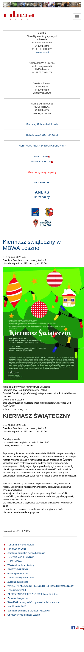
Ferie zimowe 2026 (16, 590)
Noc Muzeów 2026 (16, 606)
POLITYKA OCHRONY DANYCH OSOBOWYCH (42, 145)
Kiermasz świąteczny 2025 (20, 577)
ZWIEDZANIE (41, 156)
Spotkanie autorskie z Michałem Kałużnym (28, 610)
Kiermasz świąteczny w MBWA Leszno (32, 245)
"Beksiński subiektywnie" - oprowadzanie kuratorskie (33, 602)
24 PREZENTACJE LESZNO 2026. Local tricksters (32, 594)
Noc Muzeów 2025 (16, 549)
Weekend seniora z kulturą (20, 565)
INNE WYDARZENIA (17, 569)
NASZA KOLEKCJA (41, 161)
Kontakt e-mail (42, 52)
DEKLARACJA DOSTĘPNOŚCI (42, 135)
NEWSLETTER (42, 182)
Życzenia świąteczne (17, 582)
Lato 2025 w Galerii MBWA (20, 557)
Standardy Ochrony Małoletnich (41, 124)
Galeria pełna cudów (17, 573)
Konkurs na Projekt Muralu (20, 544)
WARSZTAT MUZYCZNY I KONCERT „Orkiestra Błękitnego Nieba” (40, 586)
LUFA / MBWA (14, 561)
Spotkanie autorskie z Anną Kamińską (26, 553)
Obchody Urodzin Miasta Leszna (23, 615)
